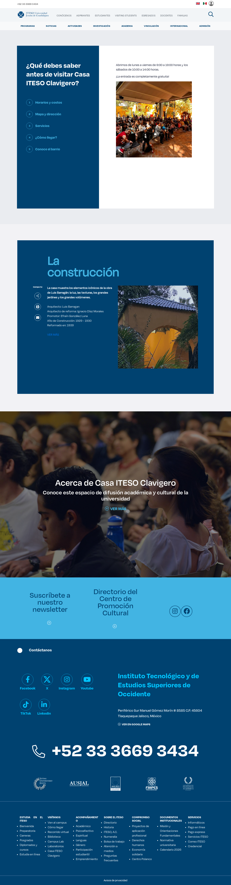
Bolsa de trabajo (114, 841)
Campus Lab (56, 841)
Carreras (25, 835)
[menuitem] (64, 15)
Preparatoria (27, 831)
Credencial (195, 846)
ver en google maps (134, 724)
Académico (83, 826)
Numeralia (110, 836)
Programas (28, 26)
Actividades (75, 26)
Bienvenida (27, 826)
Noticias (51, 26)
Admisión (204, 26)
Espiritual (82, 835)
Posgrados (26, 840)
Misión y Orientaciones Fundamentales (170, 830)
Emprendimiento (87, 859)
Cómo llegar (55, 827)
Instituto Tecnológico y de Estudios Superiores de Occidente (158, 684)
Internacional (179, 26)
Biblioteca (54, 836)
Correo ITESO (196, 841)
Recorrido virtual (58, 832)
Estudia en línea (30, 854)
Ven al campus (57, 822)
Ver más (115, 508)
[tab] (58, 105)
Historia (109, 827)
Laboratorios (56, 846)
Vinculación (151, 26)
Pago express (196, 832)
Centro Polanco (142, 859)
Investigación (101, 26)
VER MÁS (53, 334)
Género (80, 845)
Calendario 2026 (170, 849)
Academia (127, 26)
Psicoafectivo (85, 831)
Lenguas (81, 840)
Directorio (110, 822)
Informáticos (196, 822)
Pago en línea (196, 827)
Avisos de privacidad (115, 880)
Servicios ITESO (198, 836)
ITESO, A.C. (110, 832)
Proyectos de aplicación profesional (140, 830)
